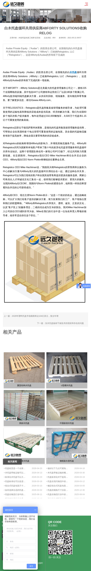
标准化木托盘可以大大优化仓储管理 (16, 495)
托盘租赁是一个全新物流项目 (16, 487)
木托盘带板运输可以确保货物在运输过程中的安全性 (16, 491)
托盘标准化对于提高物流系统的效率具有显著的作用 (59, 495)
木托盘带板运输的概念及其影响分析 (59, 491)
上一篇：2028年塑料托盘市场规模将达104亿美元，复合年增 (31, 322)
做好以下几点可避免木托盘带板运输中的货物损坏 (59, 487)
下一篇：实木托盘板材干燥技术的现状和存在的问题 (60, 329)
